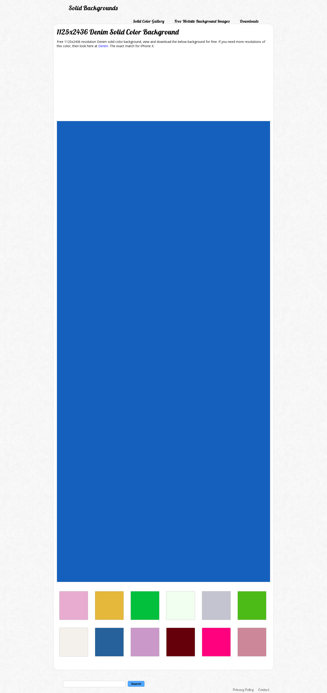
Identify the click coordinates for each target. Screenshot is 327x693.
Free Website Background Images (202, 21)
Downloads (249, 21)
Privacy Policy (243, 689)
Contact (263, 689)
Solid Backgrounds (93, 8)
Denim (103, 46)
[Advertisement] (163, 85)
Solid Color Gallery (148, 21)
